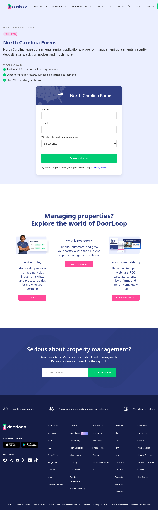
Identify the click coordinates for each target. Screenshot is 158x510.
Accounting (75, 440)
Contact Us (142, 433)
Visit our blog (32, 262)
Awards (51, 477)
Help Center (142, 477)
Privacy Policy (99, 167)
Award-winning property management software (83, 408)
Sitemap (86, 504)
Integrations (53, 462)
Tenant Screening (77, 488)
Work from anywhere (144, 408)
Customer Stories (55, 484)
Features (74, 425)
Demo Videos (53, 455)
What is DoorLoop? (79, 240)
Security (51, 469)
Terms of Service (22, 504)
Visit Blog (32, 297)
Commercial (97, 455)
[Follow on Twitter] (24, 460)
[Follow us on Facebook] (5, 460)
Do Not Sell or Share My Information (64, 504)
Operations (75, 469)
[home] (17, 6)
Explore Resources (125, 297)
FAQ (49, 448)
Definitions (119, 469)
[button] (41, 6)
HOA (94, 469)
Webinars (119, 484)
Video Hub (119, 491)
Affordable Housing (101, 462)
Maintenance (75, 455)
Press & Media (143, 448)
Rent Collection (76, 448)
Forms (31, 27)
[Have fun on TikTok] (36, 460)
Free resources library (125, 262)
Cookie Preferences (119, 504)
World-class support (23, 408)
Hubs (117, 455)
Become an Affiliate (145, 462)
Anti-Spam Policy (100, 504)
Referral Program (145, 455)
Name (45, 109)
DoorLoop (53, 425)
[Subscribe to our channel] (17, 461)
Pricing (120, 6)
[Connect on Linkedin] (30, 460)
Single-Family (98, 448)
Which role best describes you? (59, 137)
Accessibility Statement (141, 504)
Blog (117, 433)
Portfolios (98, 425)
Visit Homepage (79, 263)
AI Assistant (75, 433)
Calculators (120, 462)
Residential (97, 433)
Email (44, 123)
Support (140, 469)
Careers (140, 440)
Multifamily (97, 440)
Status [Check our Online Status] (9, 504)
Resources (18, 27)
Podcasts (119, 477)
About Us (52, 433)
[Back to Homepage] (14, 426)
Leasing (73, 462)
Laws (117, 440)
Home (6, 27)
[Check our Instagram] (11, 461)
